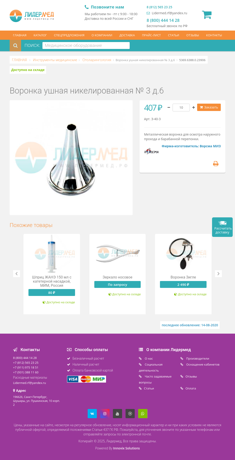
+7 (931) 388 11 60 (25, 372)
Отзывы (191, 376)
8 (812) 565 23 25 (159, 7)
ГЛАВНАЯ (20, 35)
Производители (197, 358)
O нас (148, 358)
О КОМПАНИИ (102, 35)
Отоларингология (96, 59)
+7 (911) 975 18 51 (25, 367)
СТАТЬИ (173, 35)
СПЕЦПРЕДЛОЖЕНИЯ (69, 35)
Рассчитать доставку (223, 230)
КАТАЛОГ (40, 35)
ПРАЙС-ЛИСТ (151, 35)
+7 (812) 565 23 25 (25, 363)
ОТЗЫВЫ (192, 35)
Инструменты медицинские (54, 59)
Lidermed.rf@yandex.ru (167, 13)
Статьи (149, 388)
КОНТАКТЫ (214, 35)
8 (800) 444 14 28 (163, 20)
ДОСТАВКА (127, 35)
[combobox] (86, 45)
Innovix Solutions (126, 448)
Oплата (190, 388)
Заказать (209, 107)
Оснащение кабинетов (202, 364)
